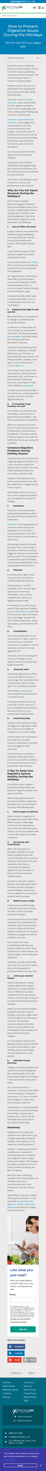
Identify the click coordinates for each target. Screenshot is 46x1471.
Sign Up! (23, 1329)
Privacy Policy (30, 1393)
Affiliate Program (10, 1389)
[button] (33, 8)
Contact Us (29, 1382)
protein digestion (15, 365)
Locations (6, 1393)
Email (13, 1295)
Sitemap (6, 1397)
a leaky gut (28, 385)
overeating (25, 690)
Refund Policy (30, 1397)
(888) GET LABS (29, 1)
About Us (28, 1386)
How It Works (8, 1386)
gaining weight (14, 336)
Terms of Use (30, 1389)
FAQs (26, 1400)
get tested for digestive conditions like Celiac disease (21, 1204)
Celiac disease (21, 611)
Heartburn (12, 524)
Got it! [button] (20, 1465)
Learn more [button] (9, 1459)
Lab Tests (6, 1382)
